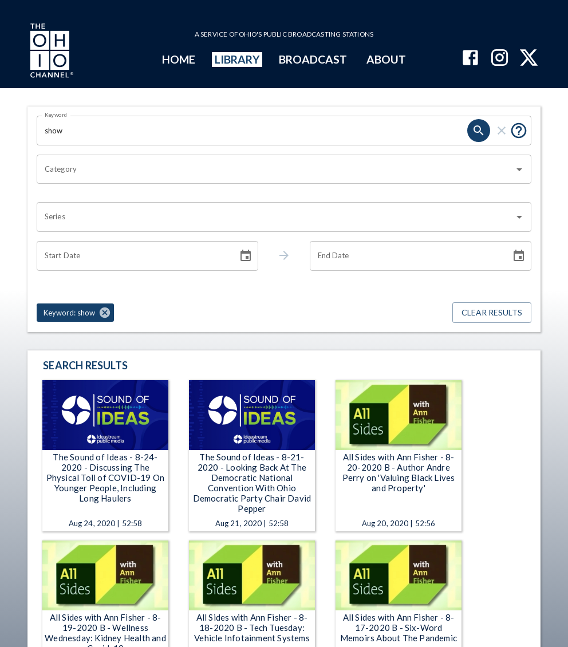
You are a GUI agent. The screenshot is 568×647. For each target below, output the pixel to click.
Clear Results (492, 313)
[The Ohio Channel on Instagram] (500, 59)
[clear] (501, 130)
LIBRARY (237, 59)
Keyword (56, 114)
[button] (75, 312)
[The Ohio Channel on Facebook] (470, 59)
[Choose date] (245, 255)
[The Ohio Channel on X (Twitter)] (529, 59)
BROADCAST (313, 59)
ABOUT (386, 59)
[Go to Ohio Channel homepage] (50, 52)
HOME (178, 59)
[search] (478, 130)
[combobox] (275, 169)
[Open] (519, 169)
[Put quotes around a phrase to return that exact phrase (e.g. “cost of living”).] (519, 130)
